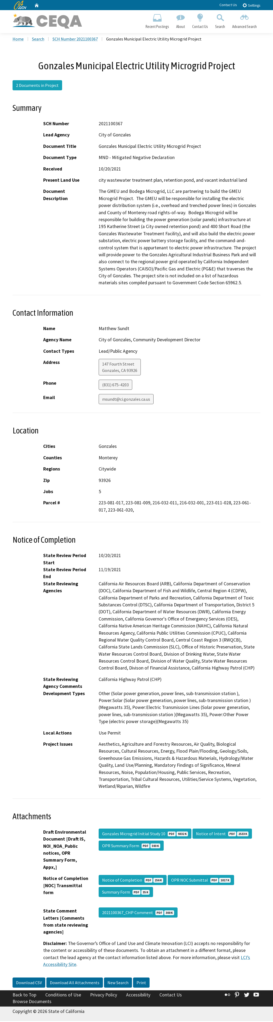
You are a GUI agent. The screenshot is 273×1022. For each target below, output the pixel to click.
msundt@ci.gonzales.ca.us (126, 400)
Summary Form (126, 892)
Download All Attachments (74, 983)
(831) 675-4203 (115, 385)
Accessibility (138, 995)
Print (141, 983)
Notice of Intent (222, 834)
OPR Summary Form (131, 846)
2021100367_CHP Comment (138, 913)
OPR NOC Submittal (201, 880)
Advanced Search (244, 20)
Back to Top (24, 995)
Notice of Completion (132, 880)
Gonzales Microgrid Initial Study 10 (145, 834)
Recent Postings (157, 20)
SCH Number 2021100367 (75, 39)
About (180, 20)
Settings (251, 5)
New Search (118, 983)
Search (220, 20)
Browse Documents (32, 1002)
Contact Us (228, 4)
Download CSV (29, 983)
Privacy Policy (103, 995)
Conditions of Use (63, 995)
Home (18, 39)
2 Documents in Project (37, 86)
